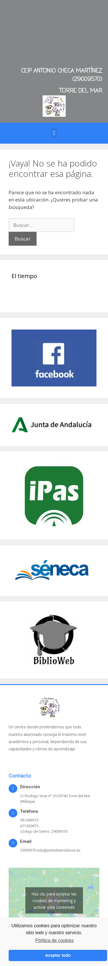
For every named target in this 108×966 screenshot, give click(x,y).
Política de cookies (54, 940)
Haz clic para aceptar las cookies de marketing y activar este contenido (54, 900)
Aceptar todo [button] (58, 955)
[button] (54, 133)
